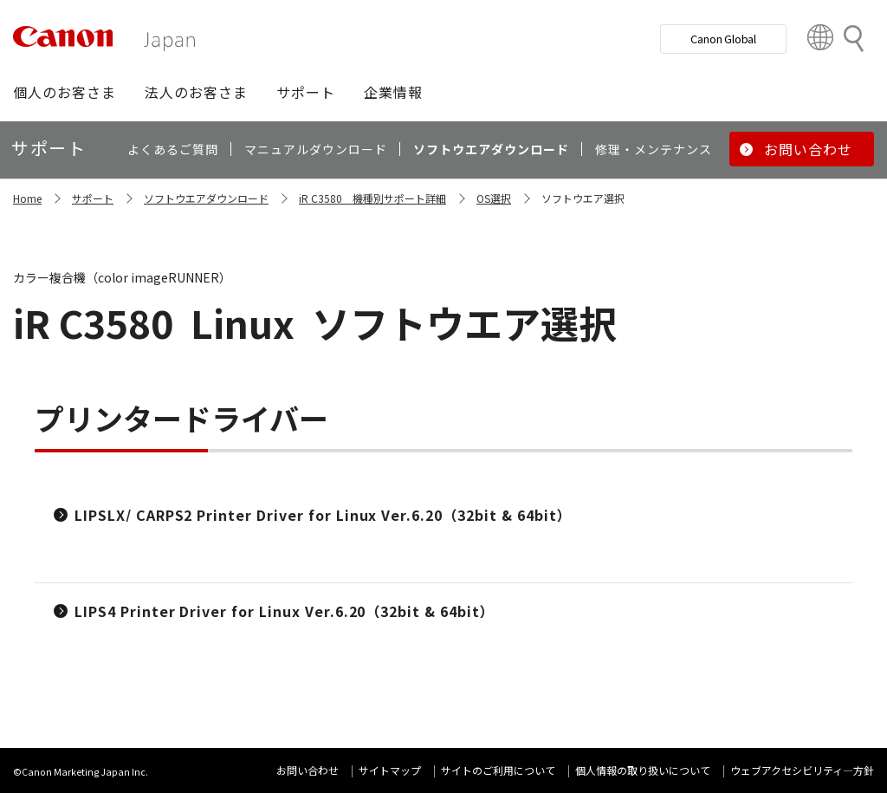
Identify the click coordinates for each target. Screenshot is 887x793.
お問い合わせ (307, 770)
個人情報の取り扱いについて (642, 770)
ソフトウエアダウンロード (206, 198)
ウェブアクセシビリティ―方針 (802, 770)
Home (27, 198)
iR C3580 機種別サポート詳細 (372, 198)
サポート (92, 198)
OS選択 (493, 198)
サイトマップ (390, 770)
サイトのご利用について (498, 770)
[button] (64, 92)
